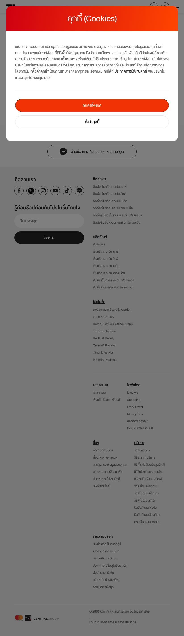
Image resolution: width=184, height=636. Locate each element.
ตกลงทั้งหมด (92, 105)
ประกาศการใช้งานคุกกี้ (131, 71)
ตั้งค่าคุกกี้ (92, 122)
